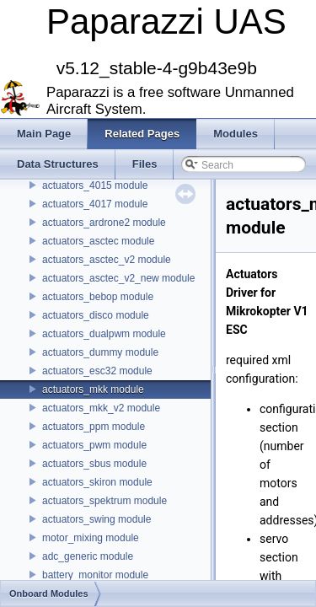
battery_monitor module (95, 575)
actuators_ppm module (93, 426)
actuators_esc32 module (97, 371)
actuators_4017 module (94, 204)
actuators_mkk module (93, 389)
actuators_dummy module (100, 352)
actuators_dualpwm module (104, 334)
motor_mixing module (90, 538)
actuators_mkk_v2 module (101, 408)
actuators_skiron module (97, 482)
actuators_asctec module (98, 241)
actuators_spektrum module (104, 501)
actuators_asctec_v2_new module (118, 278)
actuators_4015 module (94, 185)
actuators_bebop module (97, 297)
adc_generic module (87, 556)
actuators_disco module (95, 315)
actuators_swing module (96, 519)
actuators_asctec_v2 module (106, 260)
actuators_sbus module (94, 464)
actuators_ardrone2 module (104, 222)
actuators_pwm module (94, 445)
